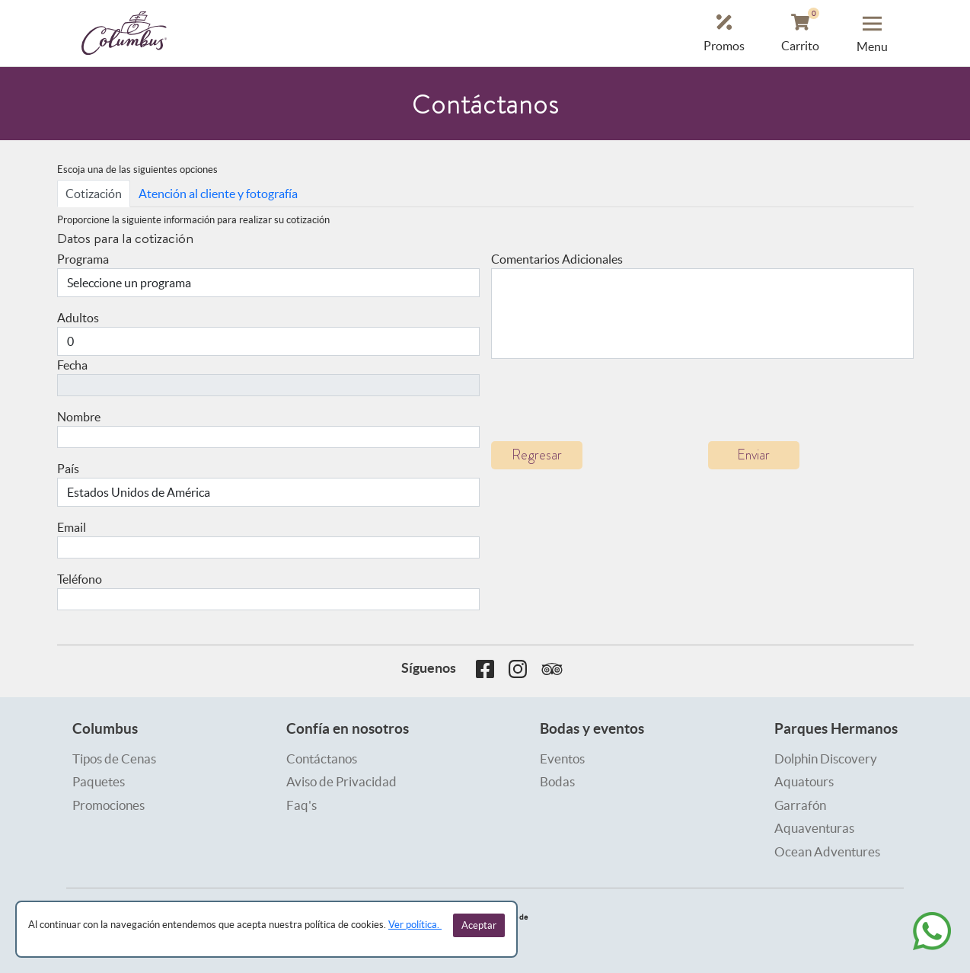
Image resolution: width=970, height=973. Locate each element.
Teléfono (79, 579)
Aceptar (478, 925)
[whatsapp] (932, 931)
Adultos (78, 318)
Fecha (72, 365)
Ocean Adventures (827, 851)
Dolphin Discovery (825, 758)
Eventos (562, 758)
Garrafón (800, 805)
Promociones (108, 805)
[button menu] (872, 33)
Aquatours (804, 781)
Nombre (79, 417)
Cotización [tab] (93, 193)
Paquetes (98, 781)
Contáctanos (321, 758)
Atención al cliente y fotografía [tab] (218, 193)
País (68, 468)
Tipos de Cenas (114, 758)
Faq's (301, 805)
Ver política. (415, 924)
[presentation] (607, 400)
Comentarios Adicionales (557, 259)
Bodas (557, 781)
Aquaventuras (814, 828)
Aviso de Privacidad (341, 781)
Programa (83, 259)
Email (71, 527)
